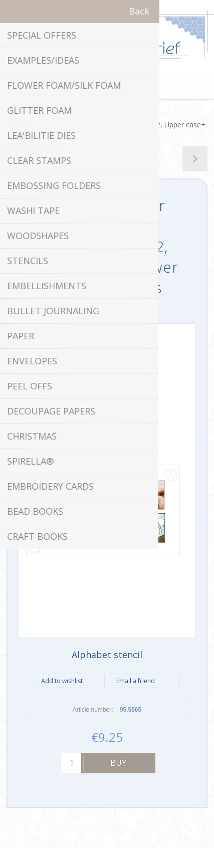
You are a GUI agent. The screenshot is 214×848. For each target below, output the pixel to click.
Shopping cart (119, 86)
